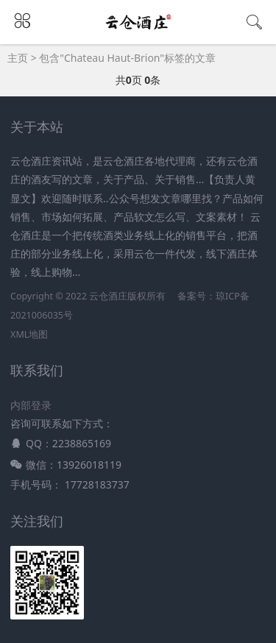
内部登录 (31, 405)
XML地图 (29, 334)
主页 (17, 58)
